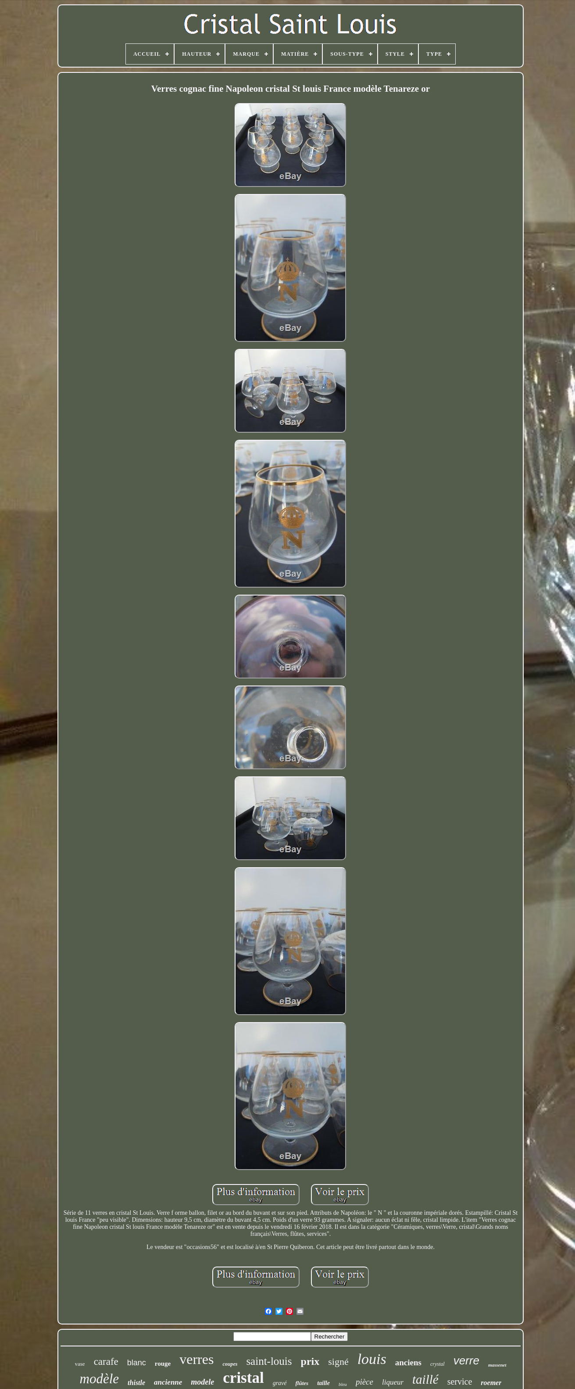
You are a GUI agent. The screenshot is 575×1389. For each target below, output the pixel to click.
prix (310, 1361)
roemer (491, 1382)
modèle (99, 1378)
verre (466, 1360)
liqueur (393, 1382)
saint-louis (269, 1361)
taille (323, 1383)
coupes (229, 1364)
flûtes (302, 1383)
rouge (163, 1363)
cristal (243, 1377)
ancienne (168, 1382)
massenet (497, 1364)
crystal (437, 1364)
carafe (106, 1361)
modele (202, 1382)
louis (371, 1359)
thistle (136, 1382)
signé (338, 1361)
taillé (425, 1379)
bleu (343, 1384)
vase (80, 1363)
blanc (136, 1362)
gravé (280, 1383)
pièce (364, 1381)
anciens (408, 1362)
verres (196, 1359)
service (459, 1381)
